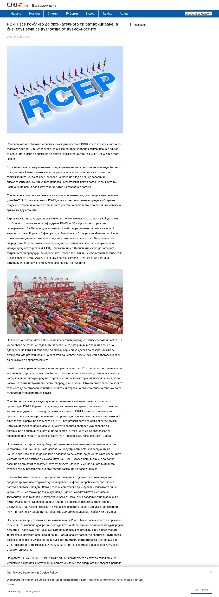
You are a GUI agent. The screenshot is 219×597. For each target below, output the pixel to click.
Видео (90, 13)
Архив (124, 13)
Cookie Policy (13, 591)
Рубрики (72, 13)
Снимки (52, 13)
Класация (139, 24)
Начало (16, 13)
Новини (34, 13)
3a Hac (107, 13)
